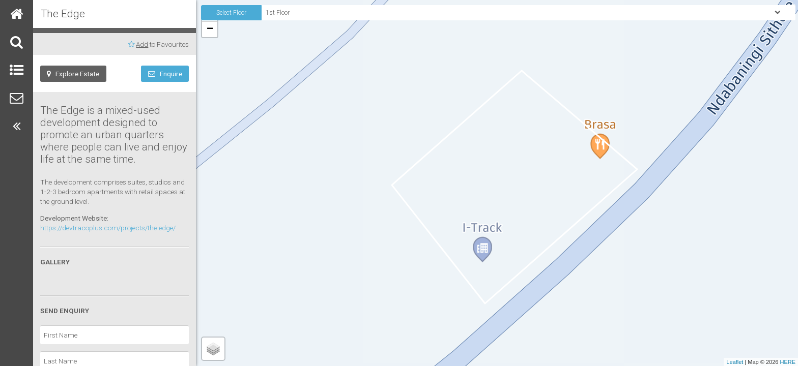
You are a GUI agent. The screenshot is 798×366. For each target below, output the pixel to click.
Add (142, 44)
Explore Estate (73, 74)
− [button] (210, 29)
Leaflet (734, 362)
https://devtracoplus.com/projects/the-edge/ (108, 228)
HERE (787, 362)
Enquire (165, 74)
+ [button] (210, 13)
